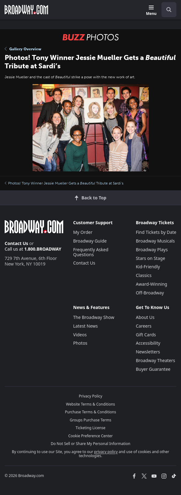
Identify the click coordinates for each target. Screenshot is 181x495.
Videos (80, 335)
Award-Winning (151, 284)
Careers (143, 326)
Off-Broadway (150, 293)
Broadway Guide (90, 241)
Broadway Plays (152, 249)
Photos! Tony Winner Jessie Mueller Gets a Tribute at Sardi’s (64, 183)
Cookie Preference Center (90, 435)
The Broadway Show (93, 317)
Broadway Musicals (155, 241)
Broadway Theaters (155, 360)
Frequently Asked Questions (90, 252)
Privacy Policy (90, 396)
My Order (82, 232)
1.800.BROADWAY (42, 249)
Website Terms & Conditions (90, 404)
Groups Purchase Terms (90, 420)
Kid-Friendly (148, 267)
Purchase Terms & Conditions (90, 412)
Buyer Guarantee (153, 369)
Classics (144, 275)
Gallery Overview (23, 49)
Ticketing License (90, 427)
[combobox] (166, 9)
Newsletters (148, 352)
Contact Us (16, 243)
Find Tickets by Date (156, 232)
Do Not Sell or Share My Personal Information (90, 443)
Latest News (85, 326)
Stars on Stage (150, 258)
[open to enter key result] (168, 9)
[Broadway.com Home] (26, 9)
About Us (145, 317)
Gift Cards (146, 335)
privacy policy (106, 451)
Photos (80, 343)
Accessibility (148, 343)
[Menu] (151, 10)
